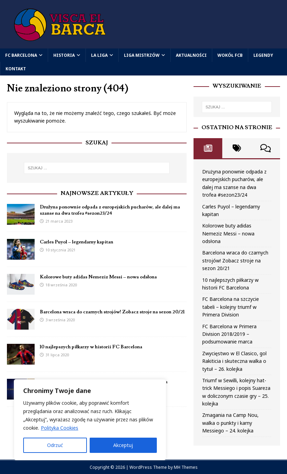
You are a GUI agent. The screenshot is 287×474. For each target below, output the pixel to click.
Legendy (263, 55)
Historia (64, 55)
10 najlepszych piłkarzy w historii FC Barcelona (91, 347)
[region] (90, 419)
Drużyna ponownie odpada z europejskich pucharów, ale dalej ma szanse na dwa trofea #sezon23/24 (110, 210)
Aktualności (191, 55)
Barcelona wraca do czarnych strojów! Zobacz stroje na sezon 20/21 (112, 312)
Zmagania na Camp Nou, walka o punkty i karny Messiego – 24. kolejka (230, 423)
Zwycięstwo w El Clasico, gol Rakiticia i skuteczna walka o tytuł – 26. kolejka (234, 361)
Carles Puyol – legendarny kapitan (76, 242)
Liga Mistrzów (142, 55)
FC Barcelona (21, 55)
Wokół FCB (230, 55)
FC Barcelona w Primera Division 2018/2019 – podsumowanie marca (229, 334)
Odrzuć (55, 445)
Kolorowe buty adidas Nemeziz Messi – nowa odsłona (98, 277)
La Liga (99, 55)
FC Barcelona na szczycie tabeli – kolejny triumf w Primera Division (230, 307)
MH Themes (186, 467)
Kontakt (16, 69)
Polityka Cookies (59, 427)
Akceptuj (123, 445)
